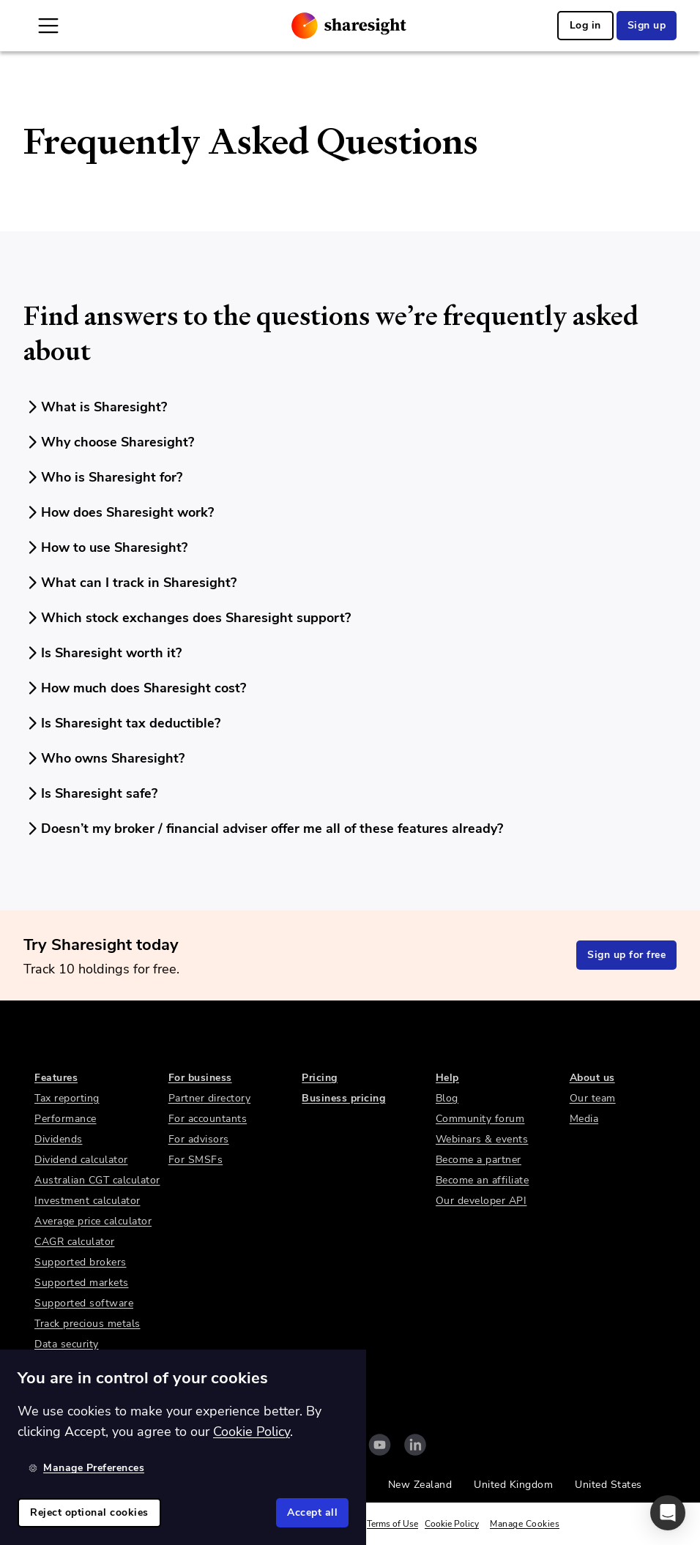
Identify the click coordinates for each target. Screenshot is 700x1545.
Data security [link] (66, 1344)
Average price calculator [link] (93, 1221)
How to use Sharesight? (105, 547)
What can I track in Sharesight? (130, 582)
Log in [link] (585, 25)
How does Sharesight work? (118, 512)
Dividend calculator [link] (81, 1160)
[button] (667, 1512)
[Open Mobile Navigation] (48, 25)
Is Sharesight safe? (90, 793)
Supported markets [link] (81, 1283)
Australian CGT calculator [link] (97, 1180)
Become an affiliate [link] (482, 1180)
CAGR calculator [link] (74, 1242)
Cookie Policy (452, 1524)
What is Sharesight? (95, 407)
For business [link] (200, 1078)
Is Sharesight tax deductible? (121, 723)
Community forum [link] (480, 1119)
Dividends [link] (58, 1139)
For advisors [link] (198, 1139)
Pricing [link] (320, 1078)
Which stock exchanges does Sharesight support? (187, 617)
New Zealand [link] (420, 1485)
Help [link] (447, 1078)
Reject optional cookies (89, 1512)
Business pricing (343, 1098)
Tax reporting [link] (67, 1098)
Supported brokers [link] (80, 1262)
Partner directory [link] (209, 1098)
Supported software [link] (83, 1303)
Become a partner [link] (478, 1160)
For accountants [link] (207, 1119)
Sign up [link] (647, 25)
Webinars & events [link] (482, 1139)
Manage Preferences (86, 1468)
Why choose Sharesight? (108, 442)
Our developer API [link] (481, 1201)
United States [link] (608, 1485)
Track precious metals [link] (87, 1324)
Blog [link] (447, 1098)
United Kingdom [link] (513, 1485)
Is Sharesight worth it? (102, 653)
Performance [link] (65, 1119)
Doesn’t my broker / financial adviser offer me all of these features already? (263, 828)
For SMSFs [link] (195, 1160)
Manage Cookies (524, 1524)
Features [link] (56, 1078)
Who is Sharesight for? (102, 477)
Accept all (312, 1512)
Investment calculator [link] (87, 1201)
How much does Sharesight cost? (134, 688)
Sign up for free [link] (626, 955)
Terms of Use (392, 1524)
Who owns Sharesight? (104, 758)
